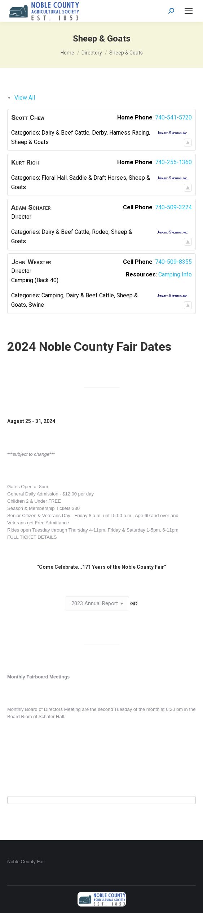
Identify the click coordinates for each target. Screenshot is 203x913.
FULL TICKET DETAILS (32, 537)
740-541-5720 (173, 117)
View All (24, 97)
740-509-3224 (173, 207)
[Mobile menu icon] (188, 11)
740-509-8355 (173, 261)
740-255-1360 (173, 162)
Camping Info (175, 274)
